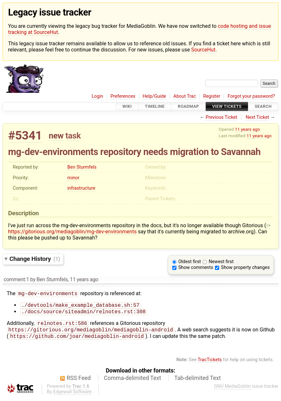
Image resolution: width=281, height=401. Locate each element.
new (56, 135)
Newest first (221, 261)
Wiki (127, 106)
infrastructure (81, 188)
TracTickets (209, 363)
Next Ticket (257, 117)
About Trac (185, 96)
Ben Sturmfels (81, 167)
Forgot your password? (251, 96)
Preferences (122, 96)
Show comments (195, 267)
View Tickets (227, 106)
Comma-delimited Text (132, 382)
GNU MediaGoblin (232, 390)
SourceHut (203, 50)
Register (211, 96)
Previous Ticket (221, 117)
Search (263, 106)
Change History (34, 258)
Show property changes (245, 267)
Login (97, 96)
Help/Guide (154, 96)
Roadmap (188, 106)
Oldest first (189, 261)
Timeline (155, 106)
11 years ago (247, 129)
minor (73, 178)
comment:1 (16, 279)
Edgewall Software (72, 395)
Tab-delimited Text (197, 382)
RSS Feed (79, 382)
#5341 (25, 135)
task (73, 135)
